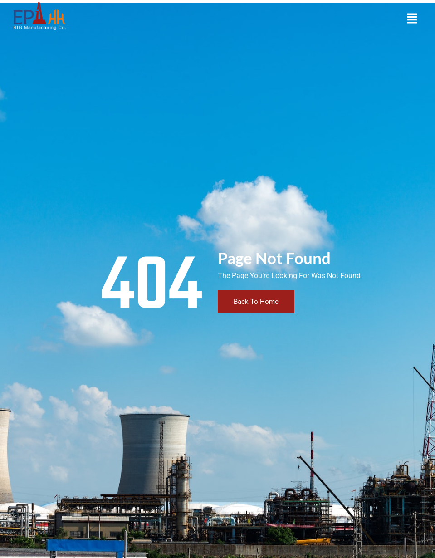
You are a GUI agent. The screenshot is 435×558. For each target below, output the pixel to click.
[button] (412, 19)
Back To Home (256, 302)
